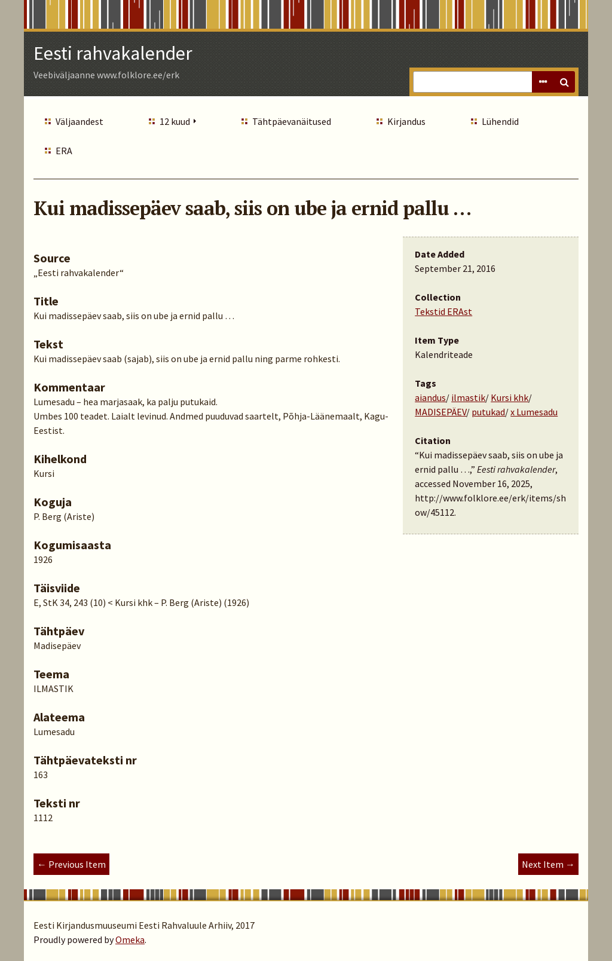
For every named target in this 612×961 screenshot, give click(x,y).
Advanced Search (542, 82)
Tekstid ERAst (443, 311)
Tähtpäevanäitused (291, 121)
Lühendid (500, 121)
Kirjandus (406, 121)
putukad (488, 412)
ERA (64, 151)
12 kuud (175, 121)
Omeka (130, 939)
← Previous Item (71, 864)
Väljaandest (79, 121)
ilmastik (468, 397)
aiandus (430, 397)
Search (564, 82)
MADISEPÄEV (440, 412)
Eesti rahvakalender (112, 53)
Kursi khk (509, 397)
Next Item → (548, 864)
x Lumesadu (534, 412)
